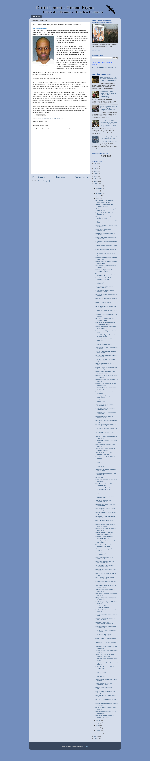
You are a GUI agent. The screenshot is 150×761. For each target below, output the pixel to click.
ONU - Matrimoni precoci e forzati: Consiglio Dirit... (105, 692)
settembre (99, 193)
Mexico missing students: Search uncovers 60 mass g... (104, 290)
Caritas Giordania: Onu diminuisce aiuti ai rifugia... (105, 675)
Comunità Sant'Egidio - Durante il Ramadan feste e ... (105, 335)
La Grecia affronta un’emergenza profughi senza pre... (104, 561)
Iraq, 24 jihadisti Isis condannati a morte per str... (105, 590)
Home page (36, 16)
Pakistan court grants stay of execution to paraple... (103, 270)
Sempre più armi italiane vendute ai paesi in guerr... (105, 586)
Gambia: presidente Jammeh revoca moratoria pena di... (105, 425)
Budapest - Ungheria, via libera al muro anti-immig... (105, 618)
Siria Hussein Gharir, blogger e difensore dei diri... (104, 416)
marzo (98, 728)
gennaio (98, 733)
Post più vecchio (81, 177)
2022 (95, 166)
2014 (95, 736)
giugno (98, 720)
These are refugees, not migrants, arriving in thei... (105, 274)
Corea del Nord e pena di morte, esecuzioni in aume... (104, 566)
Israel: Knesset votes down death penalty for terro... (105, 496)
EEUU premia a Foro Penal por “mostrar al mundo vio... (104, 201)
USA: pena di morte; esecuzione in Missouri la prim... (105, 509)
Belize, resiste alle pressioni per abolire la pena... (104, 229)
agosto (98, 196)
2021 (95, 168)
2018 (95, 176)
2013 (95, 738)
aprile (97, 725)
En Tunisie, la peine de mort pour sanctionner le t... (104, 319)
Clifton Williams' (42, 118)
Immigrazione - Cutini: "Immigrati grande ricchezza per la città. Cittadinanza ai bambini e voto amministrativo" (108, 95)
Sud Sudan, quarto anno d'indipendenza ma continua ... (104, 622)
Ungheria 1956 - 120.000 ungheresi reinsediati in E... (105, 213)
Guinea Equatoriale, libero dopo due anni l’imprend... (105, 541)
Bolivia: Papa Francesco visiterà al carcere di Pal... (105, 667)
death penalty (52, 118)
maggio (98, 723)
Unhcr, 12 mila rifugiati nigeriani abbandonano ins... (104, 286)
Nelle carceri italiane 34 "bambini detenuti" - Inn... (104, 364)
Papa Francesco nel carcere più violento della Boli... (104, 578)
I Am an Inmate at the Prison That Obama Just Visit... (105, 449)
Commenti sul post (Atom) (45, 181)
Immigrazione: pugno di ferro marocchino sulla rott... (103, 635)
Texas (58, 118)
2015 (95, 183)
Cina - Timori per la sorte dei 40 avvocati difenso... (104, 404)
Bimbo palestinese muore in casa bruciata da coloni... (105, 217)
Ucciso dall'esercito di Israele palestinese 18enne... (103, 683)
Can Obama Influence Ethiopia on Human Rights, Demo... (105, 323)
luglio (97, 198)
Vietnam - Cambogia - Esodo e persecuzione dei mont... (104, 533)
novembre (99, 188)
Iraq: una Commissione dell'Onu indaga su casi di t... (104, 205)
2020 (95, 171)
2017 (95, 178)
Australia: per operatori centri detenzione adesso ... (103, 688)
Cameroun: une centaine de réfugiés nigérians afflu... (105, 384)
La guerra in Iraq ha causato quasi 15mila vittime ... (105, 517)
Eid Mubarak (99, 477)
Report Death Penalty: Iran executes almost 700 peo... (105, 307)
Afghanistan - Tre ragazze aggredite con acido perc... (105, 643)
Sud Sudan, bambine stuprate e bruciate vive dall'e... (104, 716)
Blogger (86, 746)
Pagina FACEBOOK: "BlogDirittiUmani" (104, 68)
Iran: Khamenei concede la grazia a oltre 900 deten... (105, 469)
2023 (95, 163)
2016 (95, 181)
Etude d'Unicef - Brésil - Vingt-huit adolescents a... (105, 504)
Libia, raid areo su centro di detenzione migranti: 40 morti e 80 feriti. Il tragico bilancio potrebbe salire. (108, 79)
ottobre (98, 191)
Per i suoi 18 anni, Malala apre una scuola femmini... (105, 553)
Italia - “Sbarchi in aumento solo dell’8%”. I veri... (104, 400)
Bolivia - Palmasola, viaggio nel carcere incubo (104, 557)
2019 (95, 173)
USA (62, 118)
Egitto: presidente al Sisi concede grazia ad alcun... (105, 525)
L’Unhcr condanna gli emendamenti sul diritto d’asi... (105, 626)
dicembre (98, 186)
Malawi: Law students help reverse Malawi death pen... (105, 408)
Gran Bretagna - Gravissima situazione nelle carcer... (103, 488)
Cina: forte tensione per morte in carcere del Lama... (104, 521)
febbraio (98, 730)
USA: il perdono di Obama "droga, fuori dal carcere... (105, 671)
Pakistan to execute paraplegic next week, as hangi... (105, 327)
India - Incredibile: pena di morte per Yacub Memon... (105, 351)
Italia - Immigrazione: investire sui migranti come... (105, 360)
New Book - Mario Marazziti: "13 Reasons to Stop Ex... (104, 537)
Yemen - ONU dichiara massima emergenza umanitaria (104, 655)
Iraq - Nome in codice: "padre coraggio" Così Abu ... (103, 500)
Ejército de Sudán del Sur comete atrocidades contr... (105, 372)
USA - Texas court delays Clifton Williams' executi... (104, 484)
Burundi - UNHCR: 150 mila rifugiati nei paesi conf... (105, 696)
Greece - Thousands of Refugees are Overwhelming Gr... (106, 368)
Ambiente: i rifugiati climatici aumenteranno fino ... (103, 303)
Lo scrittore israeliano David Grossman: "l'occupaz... (103, 278)
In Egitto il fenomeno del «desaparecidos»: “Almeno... (104, 343)
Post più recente (39, 177)
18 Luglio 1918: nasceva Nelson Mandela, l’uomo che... (104, 453)
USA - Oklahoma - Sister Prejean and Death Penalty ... (106, 250)
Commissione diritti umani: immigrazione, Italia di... (103, 606)
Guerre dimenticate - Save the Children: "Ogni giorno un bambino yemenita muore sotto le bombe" (108, 108)
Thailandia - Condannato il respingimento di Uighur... (103, 545)
